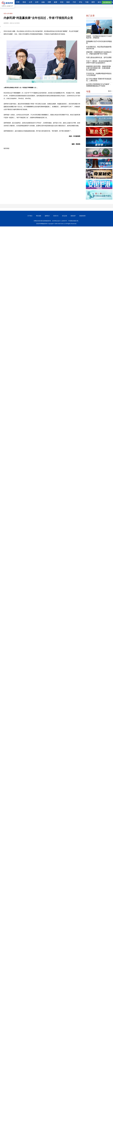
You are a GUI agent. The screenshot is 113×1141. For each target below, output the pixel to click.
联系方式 (55, 215)
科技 (61, 2)
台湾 (30, 2)
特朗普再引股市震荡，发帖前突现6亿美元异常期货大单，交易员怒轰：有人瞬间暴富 (99, 68)
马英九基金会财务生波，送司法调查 (99, 57)
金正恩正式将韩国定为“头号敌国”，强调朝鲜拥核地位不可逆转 (98, 85)
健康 (55, 2)
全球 (36, 2)
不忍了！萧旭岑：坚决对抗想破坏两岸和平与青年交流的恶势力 (99, 62)
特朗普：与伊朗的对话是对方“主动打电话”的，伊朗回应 (99, 37)
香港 (24, 2)
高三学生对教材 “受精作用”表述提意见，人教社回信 (98, 79)
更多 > (110, 91)
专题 (86, 2)
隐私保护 (73, 215)
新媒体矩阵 (82, 215)
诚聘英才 (47, 215)
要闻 (11, 13)
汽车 (74, 2)
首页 (5, 13)
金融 (43, 2)
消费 (49, 2)
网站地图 (38, 215)
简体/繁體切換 (106, 2)
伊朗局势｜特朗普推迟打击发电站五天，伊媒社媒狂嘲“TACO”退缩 (99, 53)
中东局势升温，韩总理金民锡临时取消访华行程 (99, 47)
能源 (68, 2)
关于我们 (29, 215)
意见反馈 (64, 215)
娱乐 (99, 2)
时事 (18, 2)
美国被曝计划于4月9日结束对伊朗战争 (99, 42)
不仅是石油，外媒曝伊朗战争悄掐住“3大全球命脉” (99, 74)
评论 (80, 2)
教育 (93, 2)
